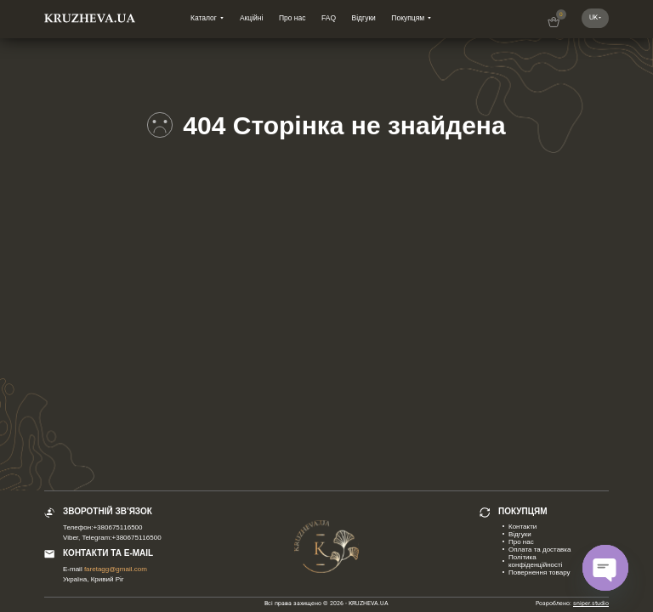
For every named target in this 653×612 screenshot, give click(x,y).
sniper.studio (591, 603)
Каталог (203, 18)
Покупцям (407, 18)
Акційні (251, 18)
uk (593, 17)
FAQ (328, 18)
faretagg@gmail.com (115, 569)
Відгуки (364, 18)
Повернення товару (539, 572)
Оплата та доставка (539, 549)
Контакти (522, 526)
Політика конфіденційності (535, 561)
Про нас (292, 18)
